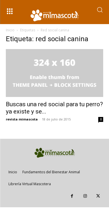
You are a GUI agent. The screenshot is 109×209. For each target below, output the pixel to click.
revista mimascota (22, 119)
